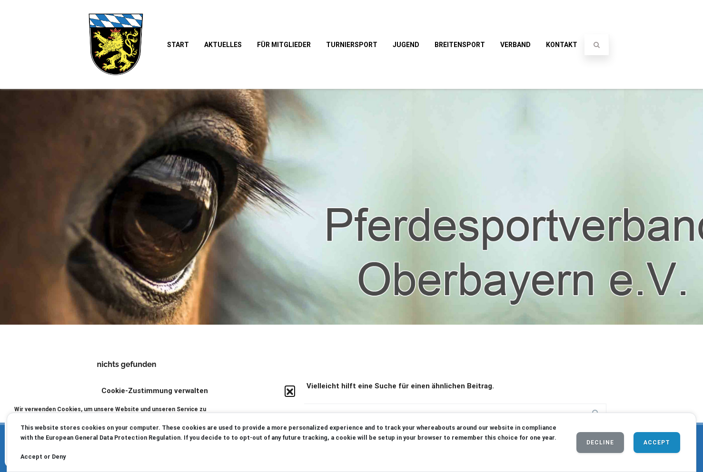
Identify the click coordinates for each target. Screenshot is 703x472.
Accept (657, 442)
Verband (515, 44)
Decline (600, 442)
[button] (290, 390)
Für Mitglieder (284, 44)
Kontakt (561, 44)
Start (178, 44)
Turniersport (351, 44)
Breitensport (460, 44)
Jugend (406, 44)
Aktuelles (223, 44)
